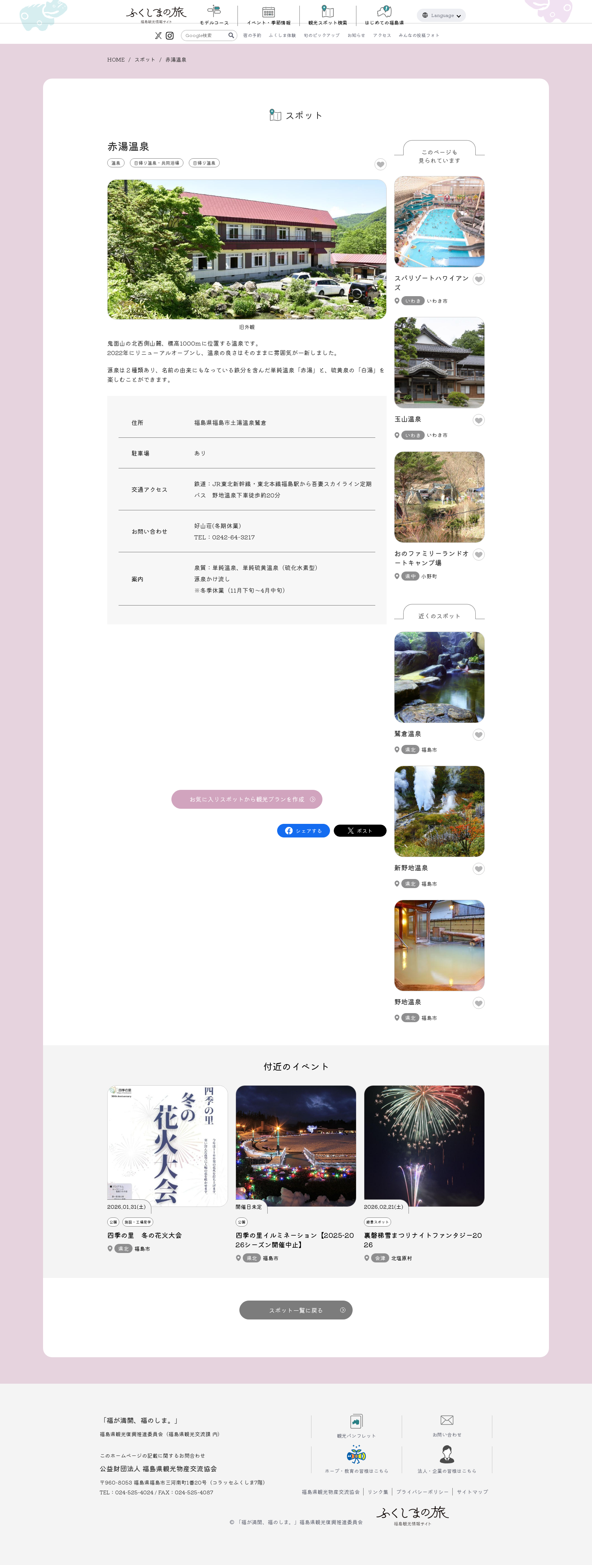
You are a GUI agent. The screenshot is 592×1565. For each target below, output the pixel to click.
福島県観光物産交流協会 (331, 1491)
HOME (116, 59)
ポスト (365, 830)
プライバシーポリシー (422, 1491)
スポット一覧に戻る (307, 1310)
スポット (145, 59)
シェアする (309, 830)
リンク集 (377, 1491)
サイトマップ (472, 1491)
